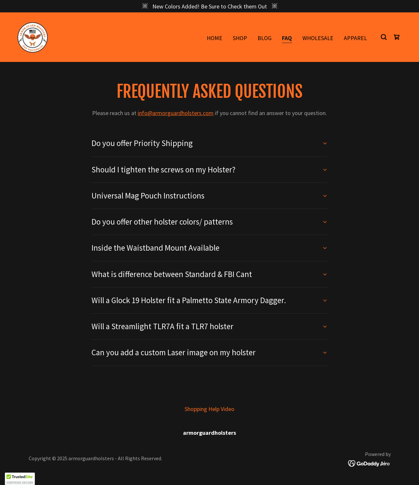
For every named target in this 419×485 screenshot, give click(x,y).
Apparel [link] (355, 38)
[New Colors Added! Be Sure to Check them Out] (209, 6)
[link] (33, 36)
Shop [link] (240, 38)
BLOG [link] (265, 38)
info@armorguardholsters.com (176, 113)
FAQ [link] (287, 38)
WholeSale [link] (317, 38)
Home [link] (214, 38)
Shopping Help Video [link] (209, 409)
